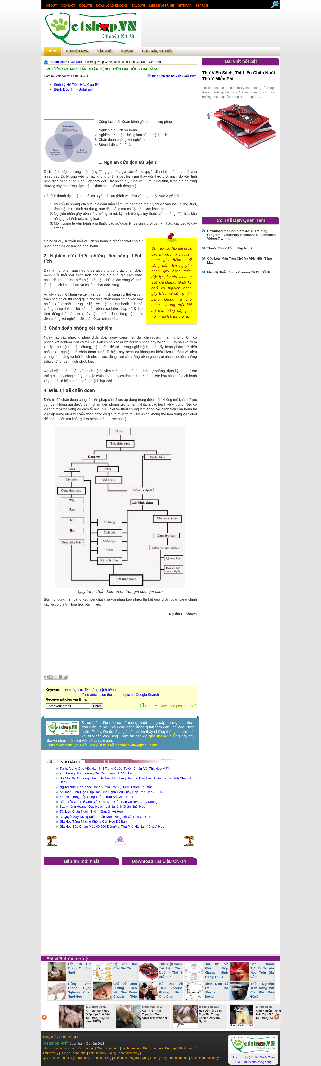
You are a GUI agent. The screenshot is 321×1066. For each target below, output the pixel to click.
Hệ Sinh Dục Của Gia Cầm (125, 966)
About (51, 5)
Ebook (127, 51)
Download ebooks (112, 5)
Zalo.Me (138, 5)
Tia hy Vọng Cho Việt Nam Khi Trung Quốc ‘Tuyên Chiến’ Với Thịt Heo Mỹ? (114, 768)
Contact (68, 5)
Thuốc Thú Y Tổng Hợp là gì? (229, 248)
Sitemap (184, 5)
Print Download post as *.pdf (168, 706)
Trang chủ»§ (46, 62)
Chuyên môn (77, 51)
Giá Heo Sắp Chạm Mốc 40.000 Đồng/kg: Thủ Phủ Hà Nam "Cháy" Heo (112, 826)
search (201, 5)
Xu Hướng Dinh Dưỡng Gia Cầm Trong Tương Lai (96, 773)
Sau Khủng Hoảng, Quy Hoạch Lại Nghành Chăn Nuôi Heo (102, 806)
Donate (85, 5)
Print (193, 75)
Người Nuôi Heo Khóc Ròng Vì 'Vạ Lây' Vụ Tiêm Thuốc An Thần (106, 787)
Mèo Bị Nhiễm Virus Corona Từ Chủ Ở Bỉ (238, 272)
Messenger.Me (161, 5)
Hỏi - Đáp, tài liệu (157, 51)
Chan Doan (59, 62)
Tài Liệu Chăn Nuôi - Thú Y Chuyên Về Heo (91, 811)
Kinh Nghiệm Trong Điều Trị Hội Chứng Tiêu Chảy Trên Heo (268, 1014)
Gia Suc (76, 62)
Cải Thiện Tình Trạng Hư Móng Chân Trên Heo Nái (154, 1014)
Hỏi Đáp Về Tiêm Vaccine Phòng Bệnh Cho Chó (171, 990)
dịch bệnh (108, 690)
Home (52, 51)
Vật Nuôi (105, 51)
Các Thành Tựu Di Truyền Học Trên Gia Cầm (262, 970)
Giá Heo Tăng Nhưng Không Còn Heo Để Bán (93, 821)
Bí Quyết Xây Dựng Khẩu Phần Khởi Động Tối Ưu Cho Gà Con (105, 817)
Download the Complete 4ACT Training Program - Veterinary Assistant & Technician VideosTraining (241, 234)
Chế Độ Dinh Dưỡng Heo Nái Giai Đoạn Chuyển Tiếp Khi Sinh (125, 992)
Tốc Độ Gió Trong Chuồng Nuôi (79, 968)
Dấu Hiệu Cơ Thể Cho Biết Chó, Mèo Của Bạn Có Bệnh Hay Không (108, 802)
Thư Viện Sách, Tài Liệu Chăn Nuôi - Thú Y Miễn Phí (171, 970)
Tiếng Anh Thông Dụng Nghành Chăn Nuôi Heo (79, 990)
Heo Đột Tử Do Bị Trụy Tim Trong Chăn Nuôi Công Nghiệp (210, 1016)
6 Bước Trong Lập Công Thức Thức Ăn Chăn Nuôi (96, 797)
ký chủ (69, 690)
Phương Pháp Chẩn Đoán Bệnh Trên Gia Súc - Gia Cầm (101, 69)
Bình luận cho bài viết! (167, 75)
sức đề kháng (87, 690)
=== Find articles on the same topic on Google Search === (120, 695)
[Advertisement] (210, 29)
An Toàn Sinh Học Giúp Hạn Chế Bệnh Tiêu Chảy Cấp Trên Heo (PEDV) (112, 792)
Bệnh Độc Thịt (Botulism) (73, 89)
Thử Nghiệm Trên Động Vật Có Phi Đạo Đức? (262, 990)
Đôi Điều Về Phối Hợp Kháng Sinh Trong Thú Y (216, 970)
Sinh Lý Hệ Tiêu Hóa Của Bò (76, 85)
